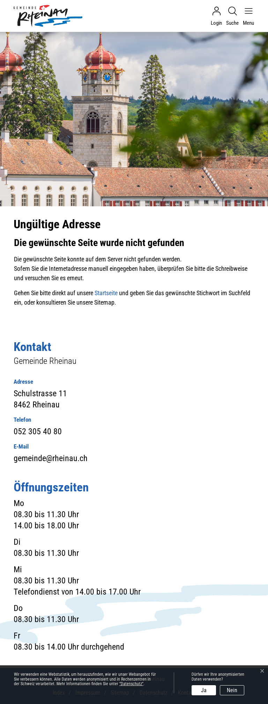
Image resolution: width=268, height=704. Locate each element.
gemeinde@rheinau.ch (51, 458)
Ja (204, 690)
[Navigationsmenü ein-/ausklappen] (246, 16)
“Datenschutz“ (131, 683)
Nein (232, 690)
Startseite (106, 293)
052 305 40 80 (38, 431)
